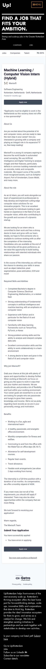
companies (15, 53)
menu (37, 4)
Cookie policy (27, 584)
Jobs (6, 649)
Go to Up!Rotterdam (13, 646)
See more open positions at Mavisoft (23, 558)
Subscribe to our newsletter (16, 655)
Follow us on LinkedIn (15, 652)
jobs (4, 53)
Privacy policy (16, 584)
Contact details (11, 659)
